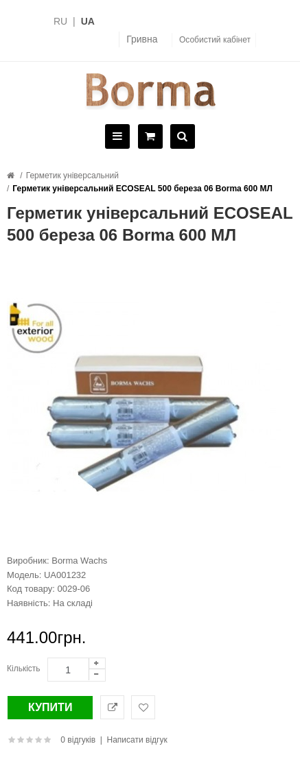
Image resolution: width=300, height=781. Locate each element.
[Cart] (148, 137)
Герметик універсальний (72, 175)
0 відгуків (77, 740)
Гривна (141, 39)
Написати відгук (137, 740)
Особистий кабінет (215, 40)
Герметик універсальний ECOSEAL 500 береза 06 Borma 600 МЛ (142, 188)
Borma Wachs (79, 560)
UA (88, 21)
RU (60, 21)
